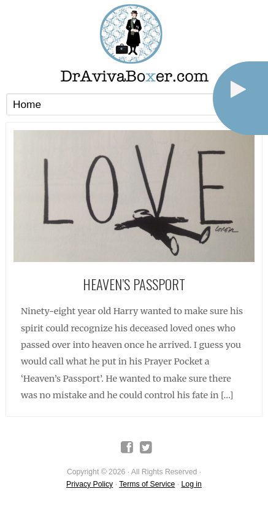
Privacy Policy (89, 484)
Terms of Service (147, 484)
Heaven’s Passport (134, 284)
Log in (192, 484)
